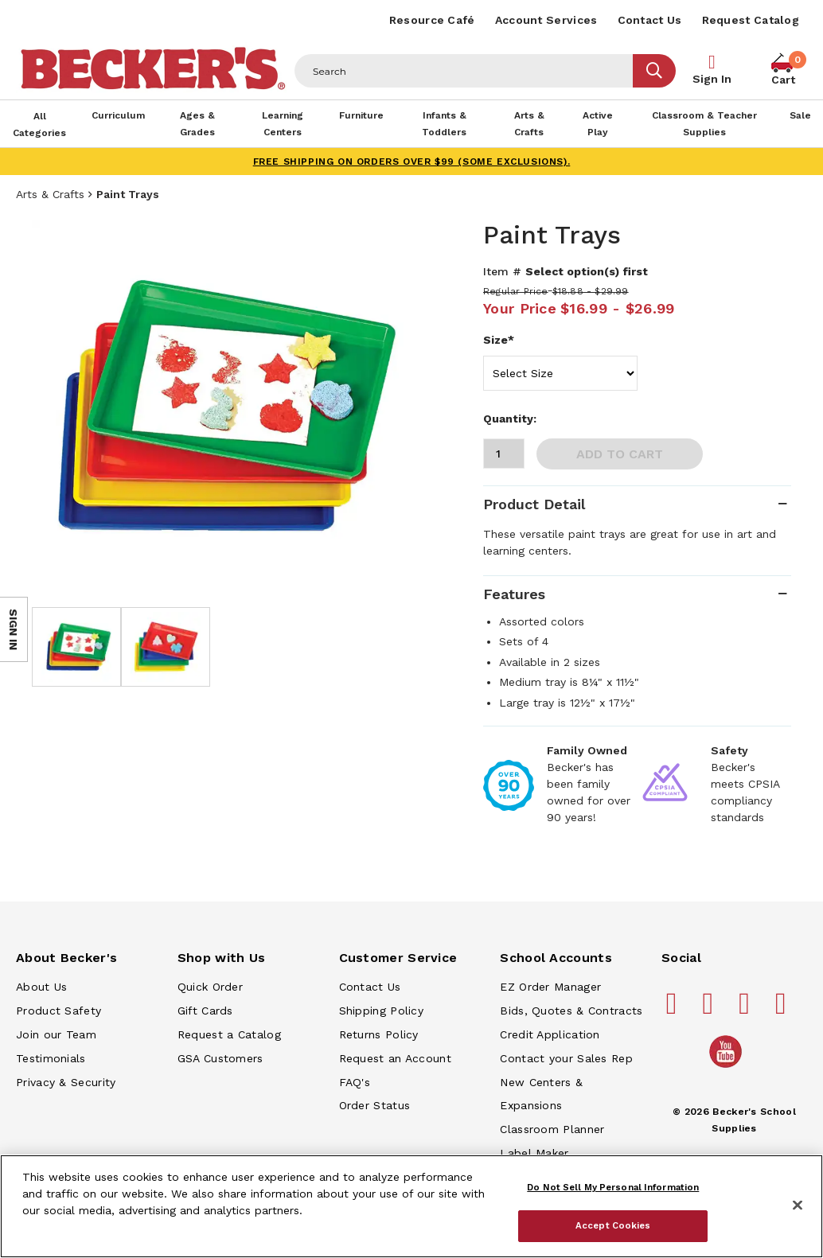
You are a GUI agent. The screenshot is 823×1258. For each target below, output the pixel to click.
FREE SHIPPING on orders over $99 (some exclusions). (412, 161)
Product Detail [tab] (534, 504)
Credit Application (549, 1034)
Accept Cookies (613, 1225)
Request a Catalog (229, 1034)
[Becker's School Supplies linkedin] (783, 1009)
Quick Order (210, 986)
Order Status (375, 1105)
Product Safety (58, 1010)
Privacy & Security (65, 1082)
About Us (41, 986)
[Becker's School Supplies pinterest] (710, 1009)
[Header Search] (464, 71)
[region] (411, 1206)
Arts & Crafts (50, 194)
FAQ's (355, 1082)
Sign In (711, 78)
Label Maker (534, 1153)
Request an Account (395, 1058)
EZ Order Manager (550, 986)
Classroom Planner (552, 1129)
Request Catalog (751, 20)
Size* (498, 339)
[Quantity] (504, 453)
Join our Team (56, 1034)
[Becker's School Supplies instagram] (747, 1009)
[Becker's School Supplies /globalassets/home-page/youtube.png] (728, 1067)
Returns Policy (379, 1034)
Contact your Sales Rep (566, 1058)
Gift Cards (205, 1010)
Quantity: (509, 418)
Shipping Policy (381, 1010)
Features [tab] (514, 594)
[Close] (797, 1205)
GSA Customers (220, 1058)
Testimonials (51, 1058)
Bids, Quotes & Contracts (571, 1010)
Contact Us (650, 20)
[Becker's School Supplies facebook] (674, 1009)
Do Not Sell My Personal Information (613, 1187)
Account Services (546, 20)
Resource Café (432, 20)
